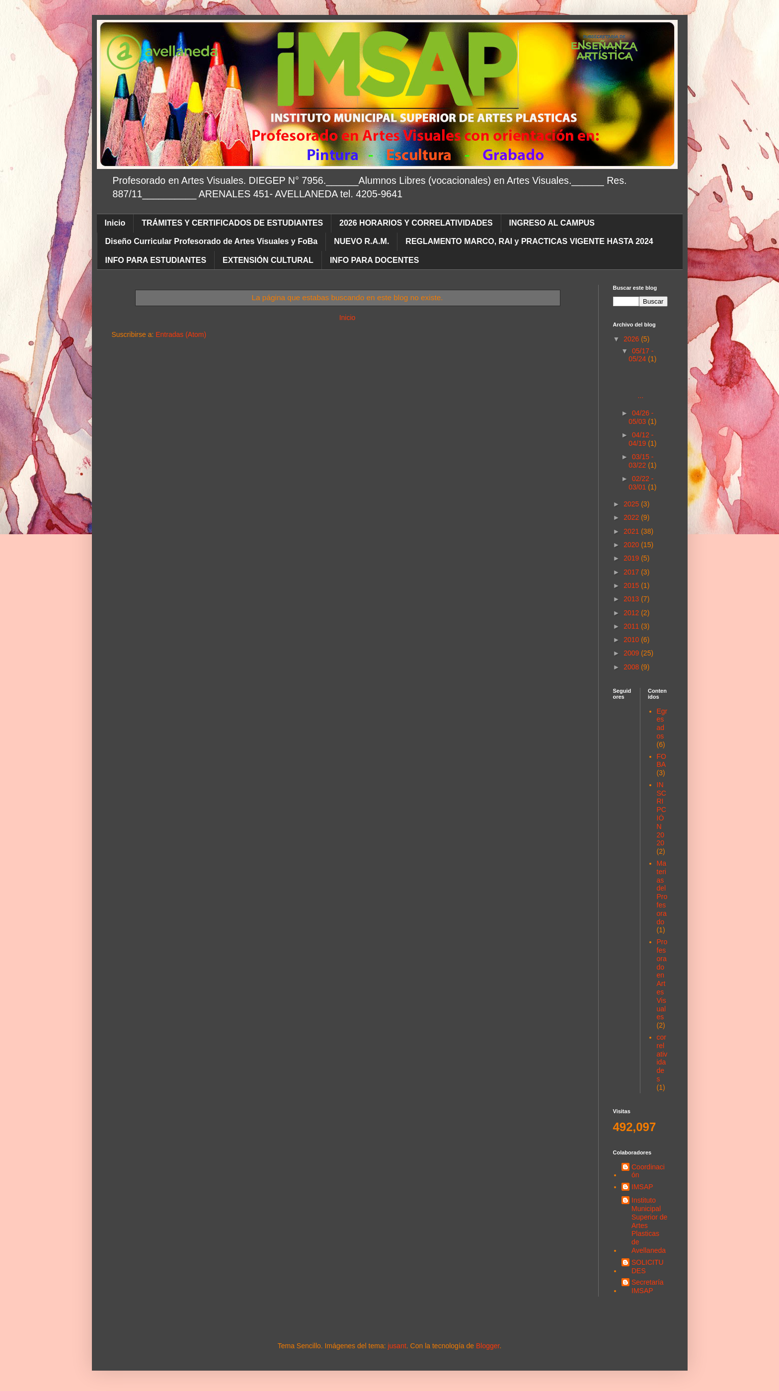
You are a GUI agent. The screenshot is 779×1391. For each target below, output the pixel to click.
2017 (632, 572)
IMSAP (642, 1187)
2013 (632, 599)
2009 (632, 653)
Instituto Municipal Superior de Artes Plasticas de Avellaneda (649, 1225)
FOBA (661, 760)
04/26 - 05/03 (640, 417)
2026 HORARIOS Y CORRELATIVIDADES (416, 223)
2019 (632, 558)
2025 (632, 504)
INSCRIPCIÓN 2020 (661, 814)
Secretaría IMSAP (647, 1286)
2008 (632, 667)
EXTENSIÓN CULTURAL (268, 260)
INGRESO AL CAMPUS (552, 223)
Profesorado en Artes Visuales (662, 979)
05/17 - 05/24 (640, 355)
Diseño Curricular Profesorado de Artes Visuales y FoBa (211, 241)
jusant (397, 1346)
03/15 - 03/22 (640, 461)
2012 (632, 613)
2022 (632, 517)
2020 (632, 545)
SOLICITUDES (647, 1266)
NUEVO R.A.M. (361, 241)
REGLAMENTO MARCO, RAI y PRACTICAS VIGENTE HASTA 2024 (529, 241)
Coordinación (648, 1171)
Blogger (487, 1346)
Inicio (115, 223)
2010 (632, 640)
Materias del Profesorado (662, 892)
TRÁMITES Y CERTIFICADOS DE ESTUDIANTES (232, 223)
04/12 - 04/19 (640, 439)
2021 (632, 531)
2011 (632, 626)
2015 (632, 585)
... (648, 383)
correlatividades (662, 1058)
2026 (632, 339)
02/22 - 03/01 (640, 483)
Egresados (662, 723)
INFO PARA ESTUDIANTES (156, 260)
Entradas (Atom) (181, 334)
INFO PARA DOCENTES (374, 260)
